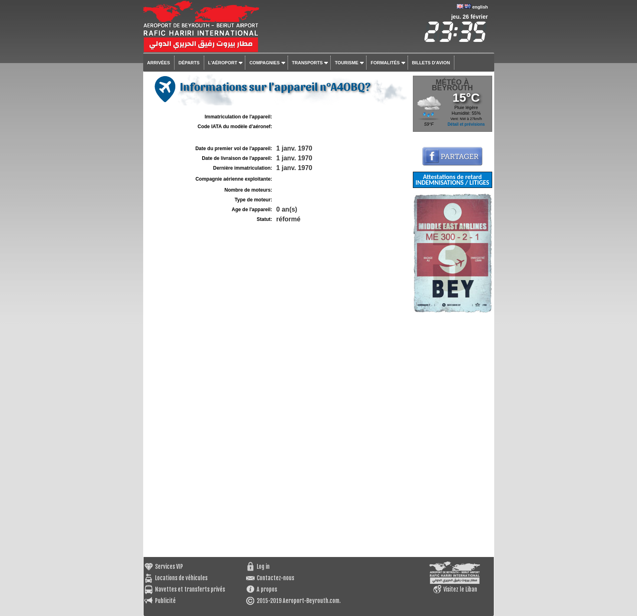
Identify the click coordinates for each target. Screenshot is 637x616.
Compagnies (264, 62)
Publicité (165, 600)
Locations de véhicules (181, 577)
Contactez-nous (275, 577)
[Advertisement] (452, 435)
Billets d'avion (431, 62)
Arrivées (158, 62)
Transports (307, 62)
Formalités (385, 62)
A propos (267, 589)
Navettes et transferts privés (190, 589)
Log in (263, 566)
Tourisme (346, 62)
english (480, 6)
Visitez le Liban (460, 589)
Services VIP (169, 566)
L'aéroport (223, 62)
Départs (189, 62)
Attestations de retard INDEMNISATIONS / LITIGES (452, 179)
